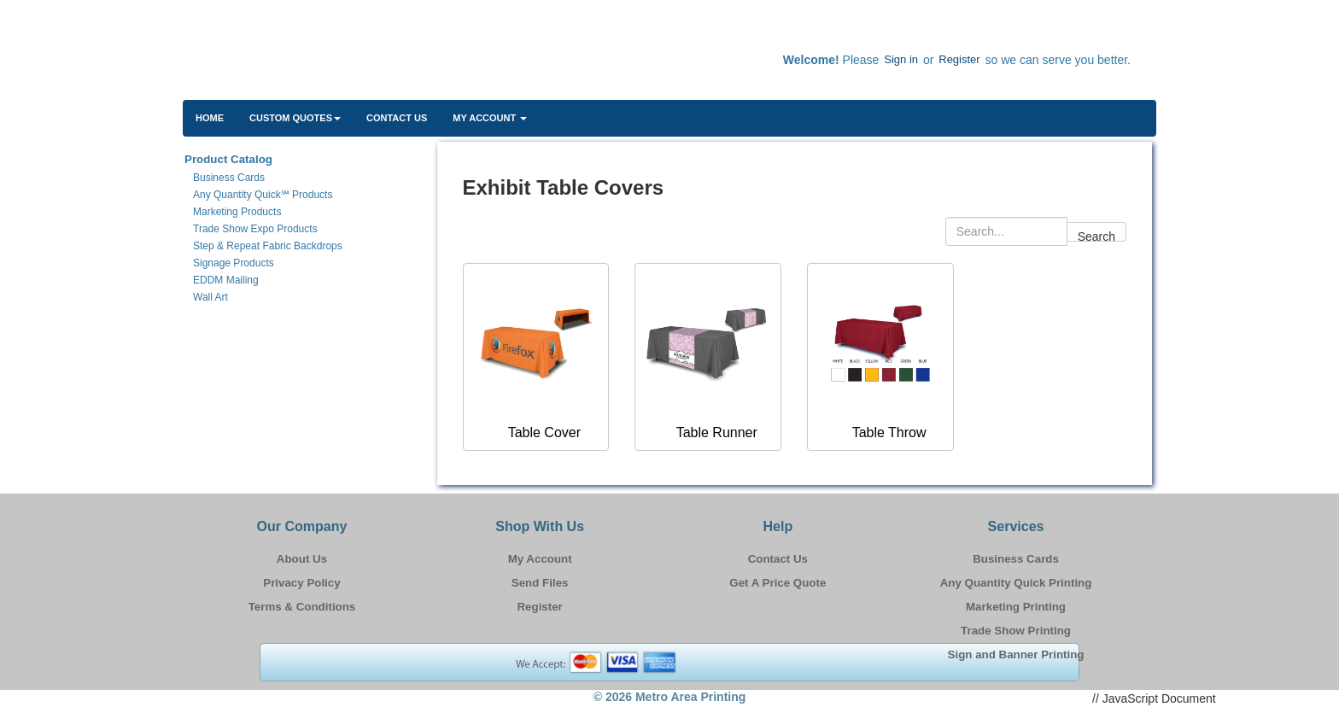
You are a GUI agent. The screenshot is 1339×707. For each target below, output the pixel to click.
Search (1096, 236)
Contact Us (396, 118)
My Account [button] (490, 118)
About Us (302, 558)
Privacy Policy (301, 582)
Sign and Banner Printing (1016, 654)
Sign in (901, 59)
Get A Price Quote (777, 582)
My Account (540, 558)
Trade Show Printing (1016, 630)
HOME (210, 118)
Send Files (540, 582)
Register (958, 59)
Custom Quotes (295, 118)
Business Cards (1016, 558)
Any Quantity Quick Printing (1016, 582)
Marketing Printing (1016, 606)
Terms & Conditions (302, 606)
